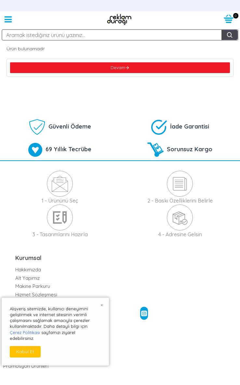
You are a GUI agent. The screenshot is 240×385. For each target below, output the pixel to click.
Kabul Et (25, 351)
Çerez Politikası (25, 332)
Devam (118, 67)
